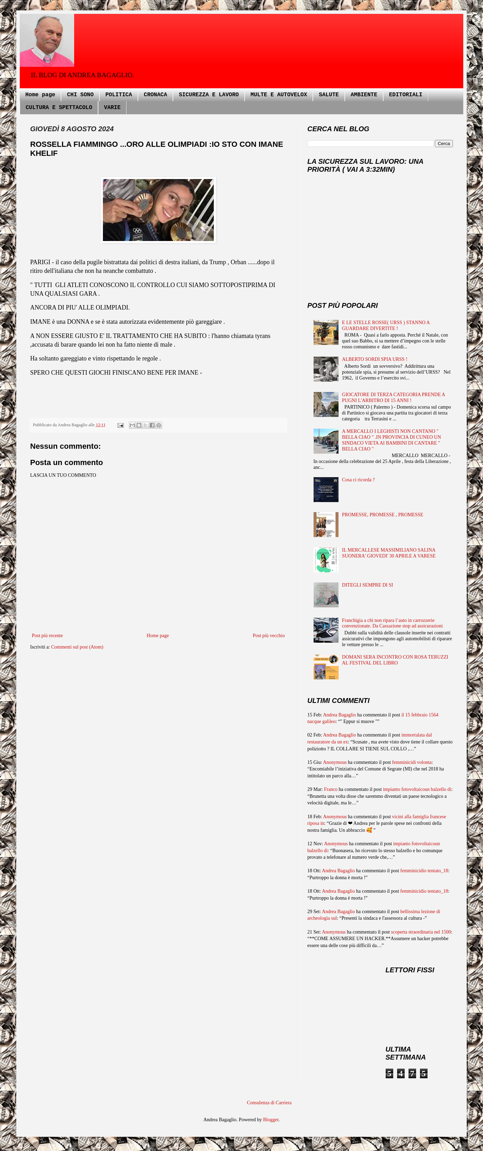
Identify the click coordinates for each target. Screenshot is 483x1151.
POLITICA (118, 95)
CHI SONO (80, 95)
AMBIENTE (364, 95)
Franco (330, 789)
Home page (40, 95)
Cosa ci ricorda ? (358, 479)
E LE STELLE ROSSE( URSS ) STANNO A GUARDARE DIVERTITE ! (386, 325)
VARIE (112, 108)
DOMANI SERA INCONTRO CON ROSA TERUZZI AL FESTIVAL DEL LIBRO (395, 660)
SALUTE (329, 95)
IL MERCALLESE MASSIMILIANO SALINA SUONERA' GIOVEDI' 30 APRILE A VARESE (389, 553)
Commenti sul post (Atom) (77, 647)
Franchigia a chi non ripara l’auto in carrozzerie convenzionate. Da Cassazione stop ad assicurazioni (392, 623)
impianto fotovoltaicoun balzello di (417, 789)
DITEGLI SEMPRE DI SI (367, 585)
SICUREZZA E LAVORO (209, 95)
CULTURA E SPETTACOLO (59, 108)
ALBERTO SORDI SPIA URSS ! (374, 359)
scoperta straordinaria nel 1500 (421, 932)
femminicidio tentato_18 (424, 870)
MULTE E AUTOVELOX (279, 95)
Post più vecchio (269, 635)
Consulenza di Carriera (269, 1102)
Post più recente (47, 635)
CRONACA (155, 95)
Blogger (270, 1119)
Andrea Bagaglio (339, 714)
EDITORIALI (405, 95)
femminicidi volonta (412, 762)
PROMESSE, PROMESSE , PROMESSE (382, 514)
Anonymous (334, 762)
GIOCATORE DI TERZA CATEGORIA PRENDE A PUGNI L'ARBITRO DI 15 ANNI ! (393, 397)
